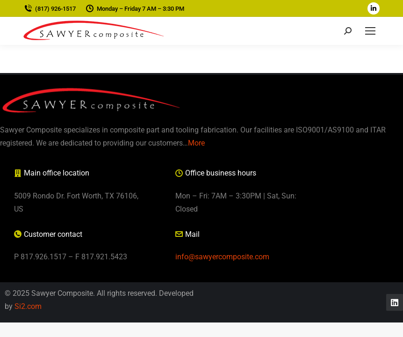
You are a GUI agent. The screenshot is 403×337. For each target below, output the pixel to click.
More (196, 143)
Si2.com (28, 306)
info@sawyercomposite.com (222, 256)
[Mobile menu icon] (370, 31)
